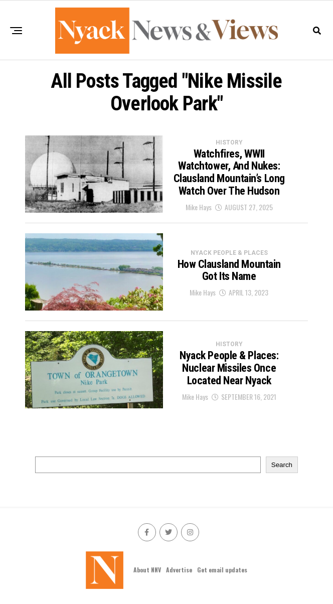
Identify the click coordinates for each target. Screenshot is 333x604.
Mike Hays (199, 207)
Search (281, 465)
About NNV (147, 569)
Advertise (179, 569)
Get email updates (222, 569)
